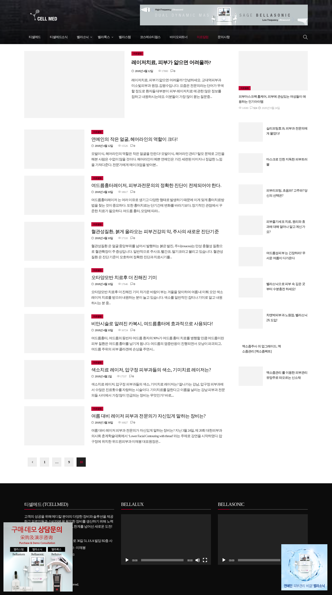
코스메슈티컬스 (150, 37)
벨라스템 (124, 37)
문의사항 (223, 37)
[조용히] (197, 560)
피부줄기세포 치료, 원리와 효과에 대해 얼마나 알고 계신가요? (285, 227)
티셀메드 (35, 37)
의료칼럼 (202, 37)
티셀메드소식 (59, 37)
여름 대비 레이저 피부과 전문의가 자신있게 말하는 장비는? (148, 415)
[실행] (127, 560)
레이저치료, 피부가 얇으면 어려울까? (171, 62)
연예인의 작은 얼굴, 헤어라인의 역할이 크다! (134, 139)
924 (253, 108)
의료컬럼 (137, 53)
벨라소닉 (83, 37)
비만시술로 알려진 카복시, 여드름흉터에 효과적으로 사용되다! (152, 323)
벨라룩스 (104, 37)
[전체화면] (205, 560)
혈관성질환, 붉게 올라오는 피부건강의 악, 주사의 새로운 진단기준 (155, 231)
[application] (166, 539)
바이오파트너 (178, 37)
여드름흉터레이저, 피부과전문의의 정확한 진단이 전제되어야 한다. (156, 185)
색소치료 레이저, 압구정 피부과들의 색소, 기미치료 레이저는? (151, 369)
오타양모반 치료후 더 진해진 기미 (124, 277)
